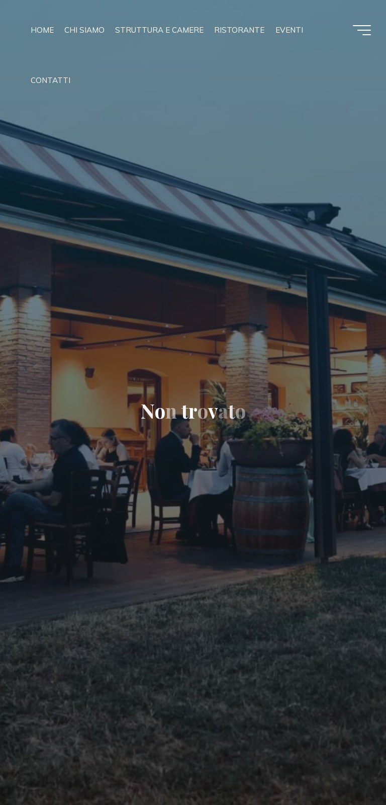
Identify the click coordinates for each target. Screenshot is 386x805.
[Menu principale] (362, 30)
